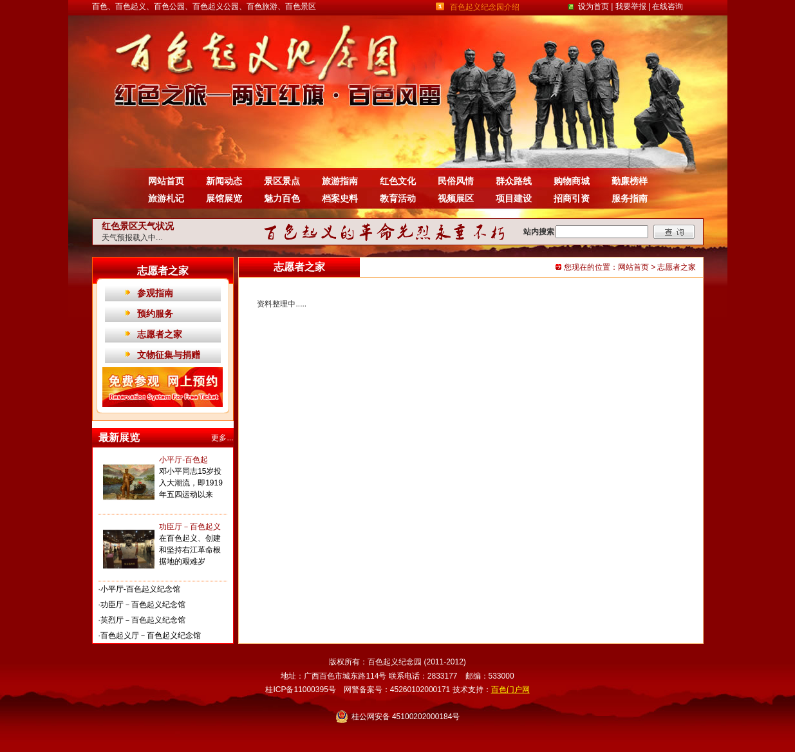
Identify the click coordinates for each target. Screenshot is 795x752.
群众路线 (514, 181)
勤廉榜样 (630, 181)
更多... (222, 437)
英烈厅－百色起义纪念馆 (142, 620)
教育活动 (398, 198)
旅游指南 (340, 181)
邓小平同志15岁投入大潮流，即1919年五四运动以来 (191, 483)
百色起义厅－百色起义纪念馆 (150, 635)
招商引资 (572, 198)
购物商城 (572, 181)
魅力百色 (282, 198)
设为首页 (593, 6)
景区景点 (282, 181)
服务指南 (630, 198)
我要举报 (630, 6)
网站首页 (166, 181)
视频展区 (456, 198)
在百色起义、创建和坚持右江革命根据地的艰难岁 (190, 550)
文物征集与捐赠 (168, 355)
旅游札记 (166, 198)
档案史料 (340, 198)
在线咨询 (667, 6)
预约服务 (155, 313)
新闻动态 (224, 181)
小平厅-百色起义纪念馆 (140, 589)
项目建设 (514, 198)
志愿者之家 (159, 334)
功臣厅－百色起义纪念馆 (142, 604)
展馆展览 (224, 198)
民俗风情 (456, 181)
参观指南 (155, 293)
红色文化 (398, 181)
